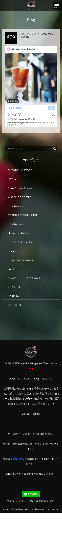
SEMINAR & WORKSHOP (23, 215)
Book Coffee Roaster (21, 188)
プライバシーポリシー (17, 501)
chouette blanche (18, 233)
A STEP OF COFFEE (19, 197)
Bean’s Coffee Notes (20, 260)
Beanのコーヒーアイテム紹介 (24, 278)
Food (11, 269)
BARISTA (13, 296)
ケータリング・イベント (21, 242)
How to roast (16, 224)
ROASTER (14, 287)
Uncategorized (16, 251)
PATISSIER (14, 305)
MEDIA (12, 179)
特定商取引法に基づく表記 (42, 501)
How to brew (15, 206)
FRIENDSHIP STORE (20, 170)
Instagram (16, 458)
